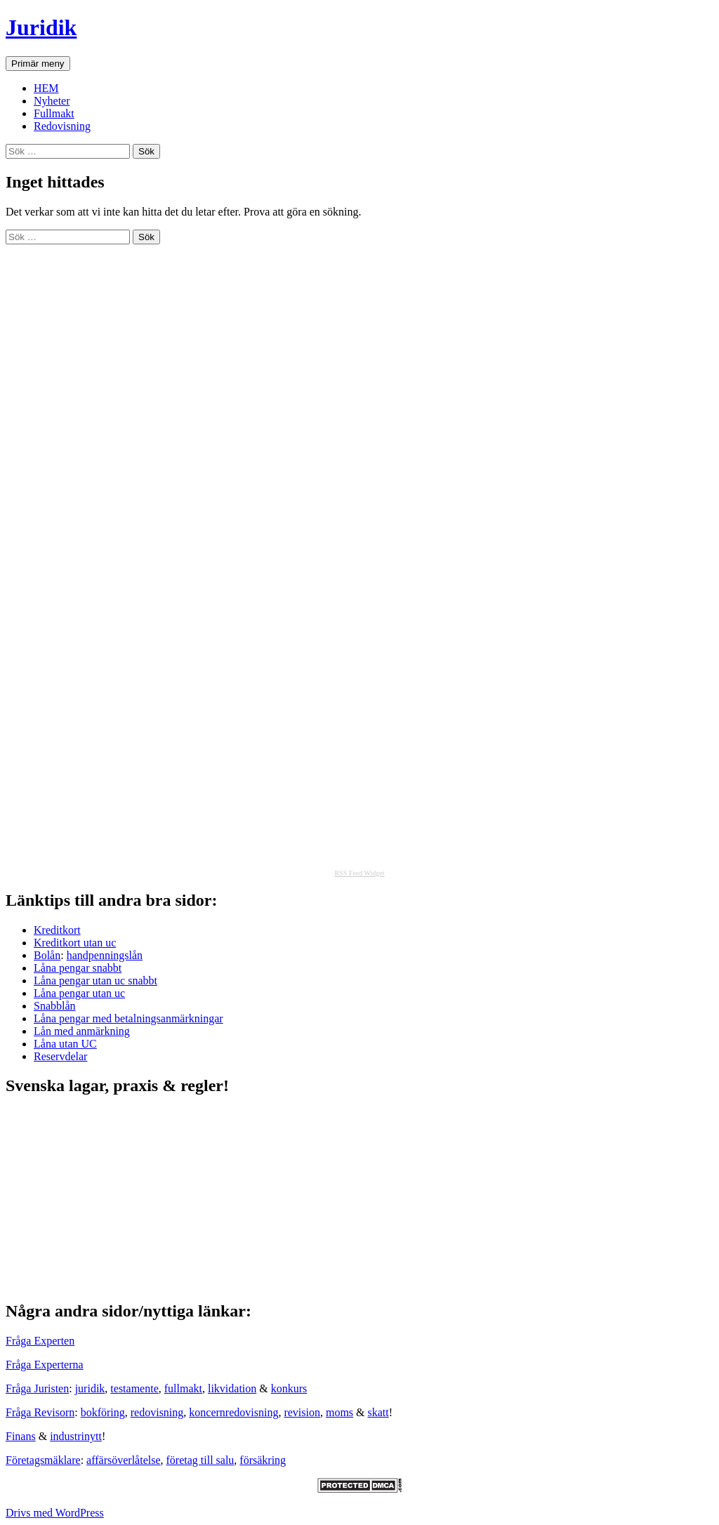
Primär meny (38, 63)
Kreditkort (57, 930)
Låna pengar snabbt (77, 968)
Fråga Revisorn (40, 1412)
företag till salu (200, 1460)
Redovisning (62, 126)
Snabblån (55, 1006)
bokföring (103, 1412)
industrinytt (76, 1436)
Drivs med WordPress (55, 1513)
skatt (378, 1412)
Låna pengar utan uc (79, 993)
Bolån (47, 955)
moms (339, 1412)
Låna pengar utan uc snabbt (95, 980)
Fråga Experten (40, 1341)
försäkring (262, 1460)
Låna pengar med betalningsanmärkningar (128, 1018)
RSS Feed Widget (359, 873)
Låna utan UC (65, 1044)
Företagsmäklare (43, 1460)
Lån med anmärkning (82, 1031)
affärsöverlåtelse (123, 1460)
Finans (21, 1436)
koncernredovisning (233, 1412)
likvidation (232, 1388)
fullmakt (183, 1388)
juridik (90, 1388)
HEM (46, 88)
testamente (134, 1388)
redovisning (157, 1412)
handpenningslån (105, 955)
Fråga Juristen (37, 1388)
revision (302, 1412)
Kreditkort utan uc (75, 943)
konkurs (289, 1388)
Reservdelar (60, 1056)
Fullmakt (54, 113)
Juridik (41, 27)
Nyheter (52, 101)
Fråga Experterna (45, 1365)
